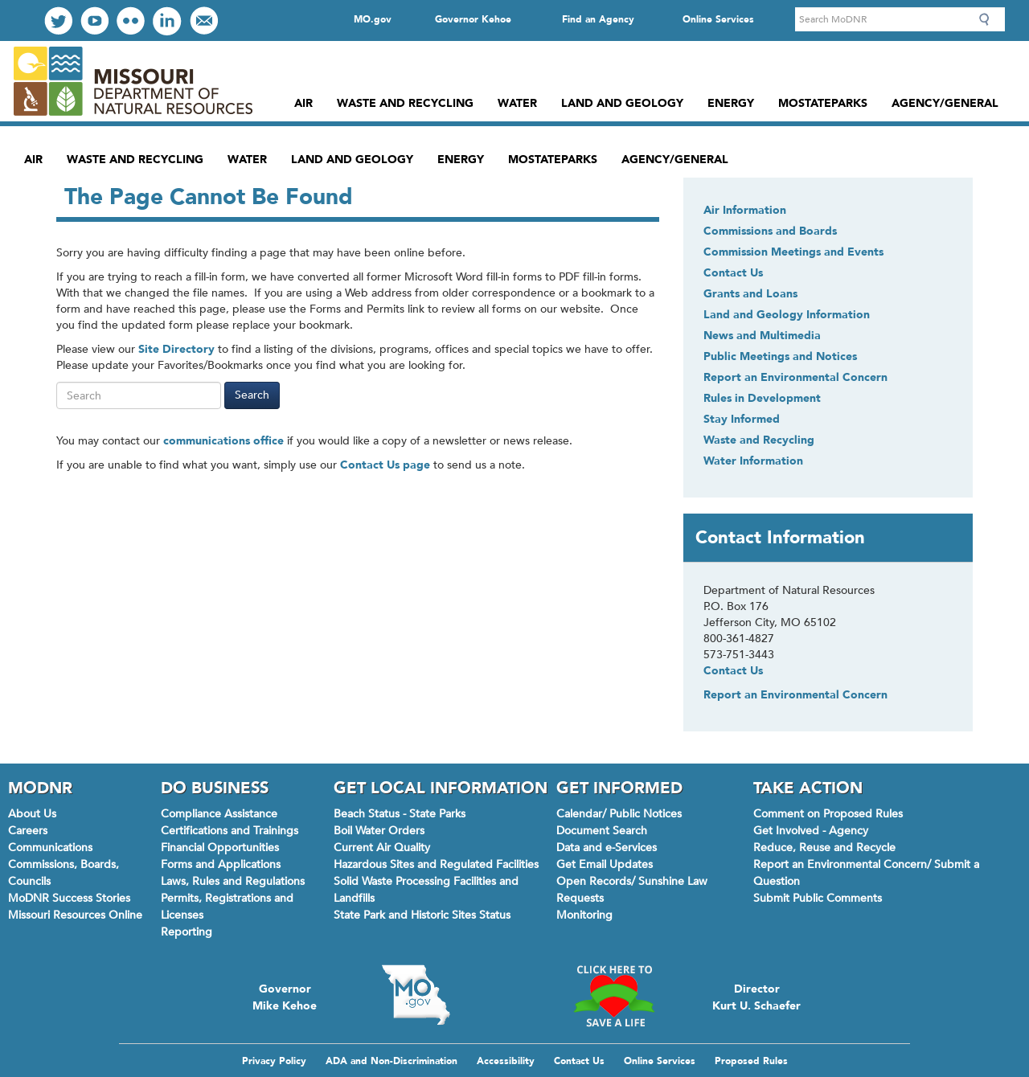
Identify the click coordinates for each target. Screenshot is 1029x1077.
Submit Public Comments (817, 898)
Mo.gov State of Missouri (415, 995)
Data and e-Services (606, 847)
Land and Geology (622, 103)
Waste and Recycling (405, 103)
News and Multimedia (762, 335)
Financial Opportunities (220, 847)
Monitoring (584, 915)
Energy (730, 103)
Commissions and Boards (770, 231)
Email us (204, 20)
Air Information (744, 210)
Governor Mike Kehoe (284, 995)
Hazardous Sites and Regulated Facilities (436, 864)
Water (517, 103)
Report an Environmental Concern (795, 377)
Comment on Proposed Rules (828, 813)
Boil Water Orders (379, 830)
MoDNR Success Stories (69, 898)
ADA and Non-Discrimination (391, 1060)
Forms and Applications (221, 864)
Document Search (601, 830)
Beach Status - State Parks (399, 813)
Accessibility (506, 1060)
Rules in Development (762, 398)
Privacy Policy (274, 1060)
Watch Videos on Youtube (94, 20)
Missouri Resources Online (75, 915)
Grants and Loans (750, 293)
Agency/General (945, 103)
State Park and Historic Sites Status (422, 915)
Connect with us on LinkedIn (167, 20)
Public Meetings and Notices (780, 356)
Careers (27, 830)
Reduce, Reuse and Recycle (824, 847)
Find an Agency (598, 19)
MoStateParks (822, 103)
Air (303, 103)
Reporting (186, 932)
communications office (223, 440)
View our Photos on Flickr (131, 20)
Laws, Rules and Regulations (233, 881)
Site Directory (176, 349)
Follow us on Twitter (58, 20)
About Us (32, 813)
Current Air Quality (382, 847)
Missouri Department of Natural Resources (132, 81)
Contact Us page (385, 465)
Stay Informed (741, 419)
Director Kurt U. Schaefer (756, 995)
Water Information (753, 461)
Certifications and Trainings (229, 830)
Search (988, 19)
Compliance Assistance (219, 813)
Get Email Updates (604, 864)
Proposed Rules (751, 1060)
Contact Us (733, 273)
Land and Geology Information (786, 314)
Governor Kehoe (473, 19)
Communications (50, 847)
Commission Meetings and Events (793, 252)
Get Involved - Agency (810, 830)
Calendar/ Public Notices (619, 813)
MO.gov (373, 19)
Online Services (718, 19)
